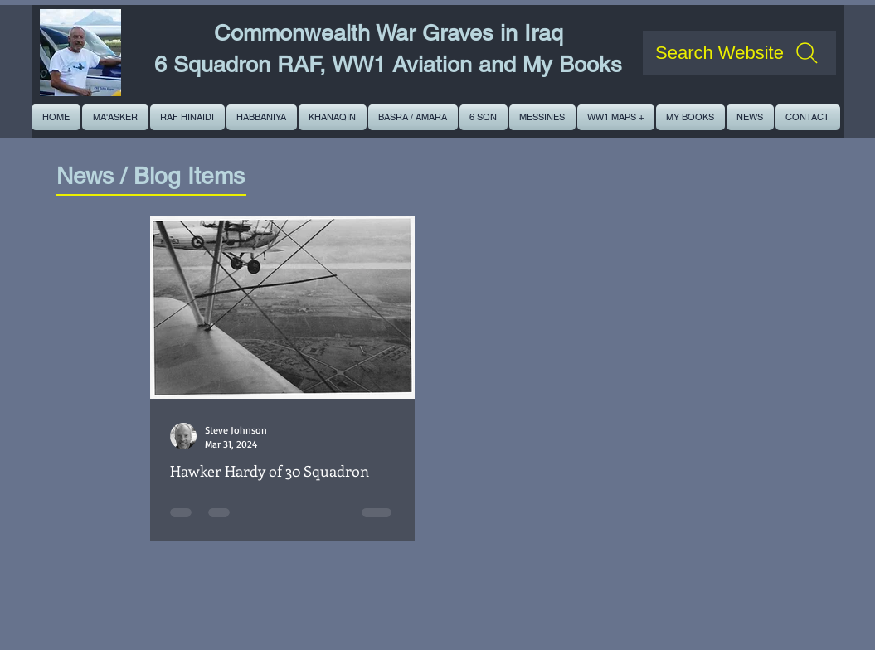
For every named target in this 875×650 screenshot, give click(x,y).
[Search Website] (739, 53)
